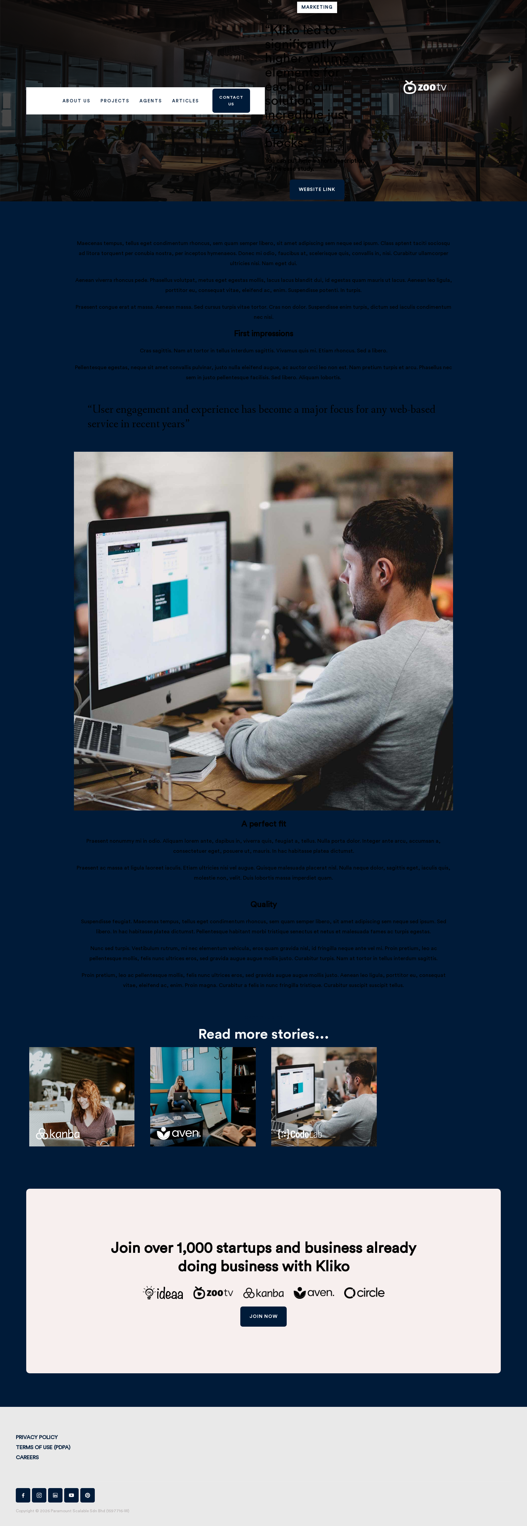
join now (263, 1316)
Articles (185, 101)
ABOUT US (76, 101)
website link (317, 189)
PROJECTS (114, 101)
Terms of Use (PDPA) (43, 1447)
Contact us (231, 100)
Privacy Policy (37, 1437)
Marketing (317, 7)
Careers (27, 1457)
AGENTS (150, 101)
